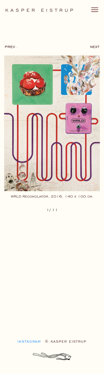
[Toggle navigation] (95, 10)
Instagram (29, 341)
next (94, 46)
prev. (11, 46)
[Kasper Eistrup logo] (39, 10)
